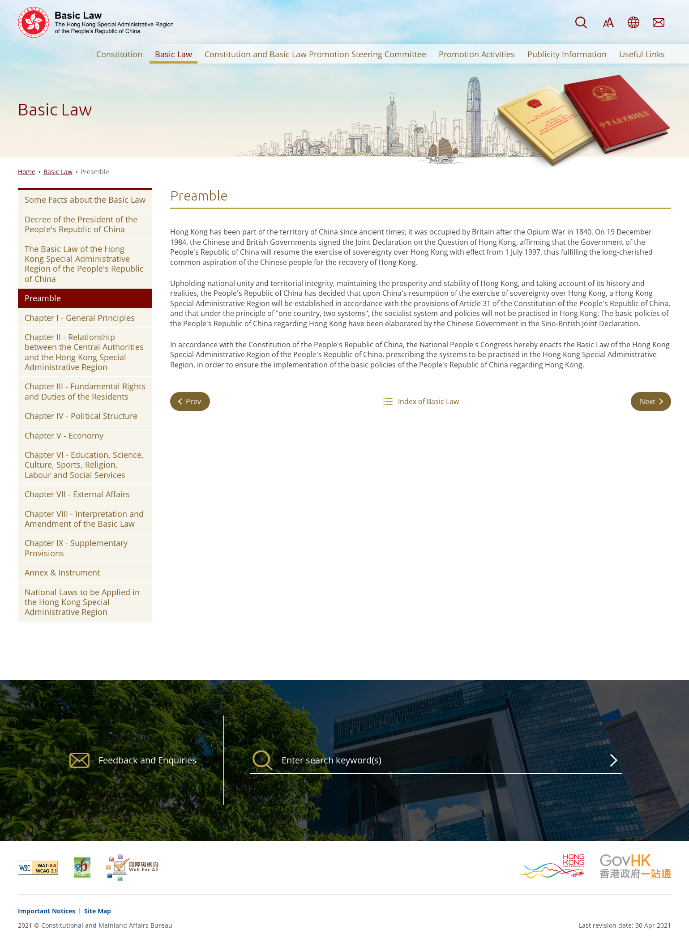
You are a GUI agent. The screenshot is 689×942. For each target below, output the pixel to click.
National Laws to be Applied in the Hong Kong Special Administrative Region (82, 602)
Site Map (97, 911)
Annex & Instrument (62, 572)
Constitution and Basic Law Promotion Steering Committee (315, 54)
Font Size (608, 22)
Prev (193, 401)
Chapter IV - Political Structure (81, 415)
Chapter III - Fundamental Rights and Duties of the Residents (85, 391)
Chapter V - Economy (64, 435)
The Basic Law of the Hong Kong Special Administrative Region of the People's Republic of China (84, 263)
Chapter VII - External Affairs (77, 494)
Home (26, 171)
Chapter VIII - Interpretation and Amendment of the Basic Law (84, 518)
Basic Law (173, 54)
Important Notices (46, 911)
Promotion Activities (477, 54)
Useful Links (642, 54)
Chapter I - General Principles (80, 317)
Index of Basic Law (428, 401)
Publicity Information (567, 54)
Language (633, 22)
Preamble (43, 298)
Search (581, 22)
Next (647, 401)
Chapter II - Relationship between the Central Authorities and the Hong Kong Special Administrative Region (84, 352)
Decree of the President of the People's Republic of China (81, 224)
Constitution (119, 54)
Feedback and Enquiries (658, 22)
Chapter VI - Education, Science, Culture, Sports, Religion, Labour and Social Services (84, 464)
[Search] (436, 760)
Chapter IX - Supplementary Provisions (76, 547)
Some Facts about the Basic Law (85, 199)
